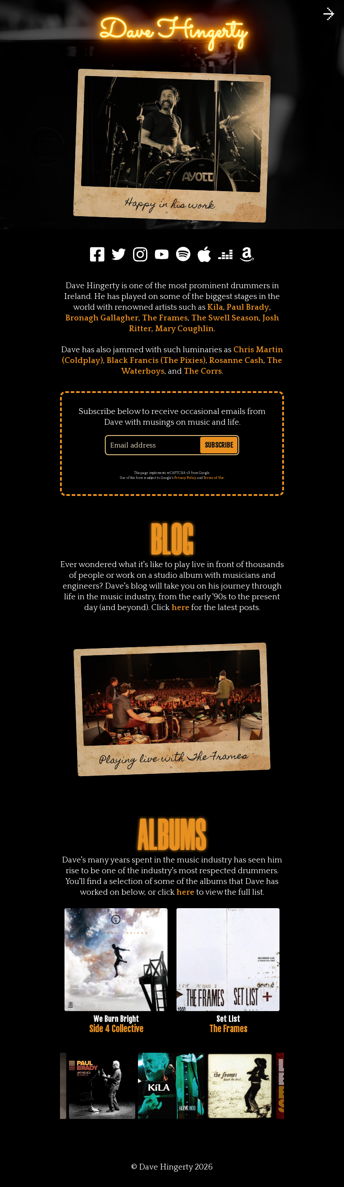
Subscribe (219, 445)
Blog (172, 539)
